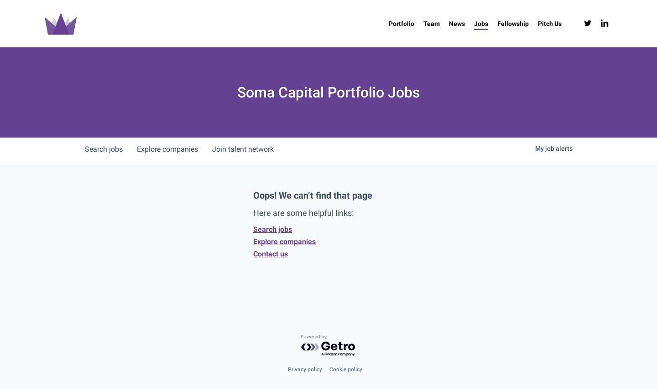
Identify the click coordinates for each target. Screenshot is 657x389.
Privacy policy (305, 369)
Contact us (270, 254)
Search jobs (272, 229)
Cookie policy (345, 369)
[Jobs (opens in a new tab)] (481, 23)
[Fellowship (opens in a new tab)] (513, 23)
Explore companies (284, 241)
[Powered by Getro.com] (328, 346)
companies (167, 149)
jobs (104, 149)
